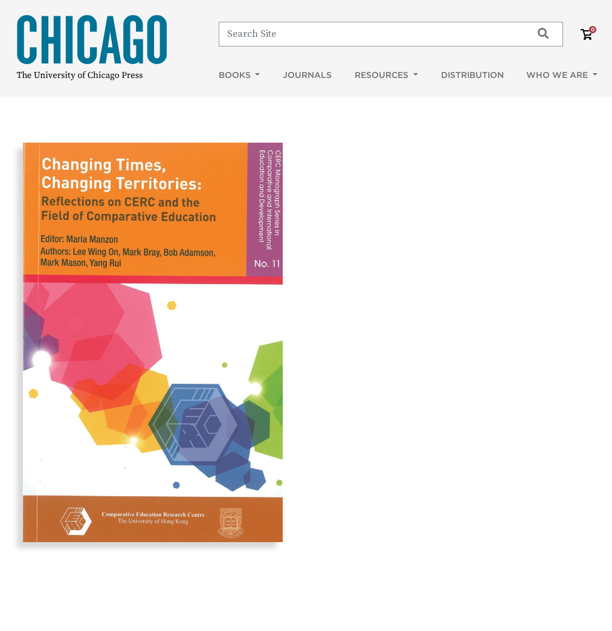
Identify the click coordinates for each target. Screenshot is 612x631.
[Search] (370, 33)
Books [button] (236, 75)
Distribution (472, 75)
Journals (307, 75)
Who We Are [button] (558, 75)
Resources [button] (383, 75)
